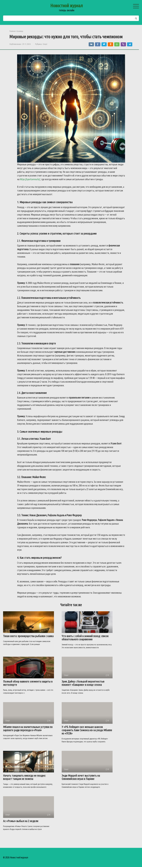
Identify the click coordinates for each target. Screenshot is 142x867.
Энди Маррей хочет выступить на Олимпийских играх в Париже (81, 777)
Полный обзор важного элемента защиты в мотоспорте (27, 683)
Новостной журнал (66, 5)
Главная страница (16, 31)
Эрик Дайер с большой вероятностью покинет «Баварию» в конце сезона (83, 683)
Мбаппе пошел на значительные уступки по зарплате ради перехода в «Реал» (28, 728)
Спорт (45, 44)
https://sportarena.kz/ (30, 179)
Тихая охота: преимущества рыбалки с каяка (28, 636)
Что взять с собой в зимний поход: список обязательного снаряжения (85, 637)
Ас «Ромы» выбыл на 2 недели (20, 821)
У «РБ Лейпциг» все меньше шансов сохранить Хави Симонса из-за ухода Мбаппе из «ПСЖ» (87, 730)
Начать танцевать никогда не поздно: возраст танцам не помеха (24, 777)
